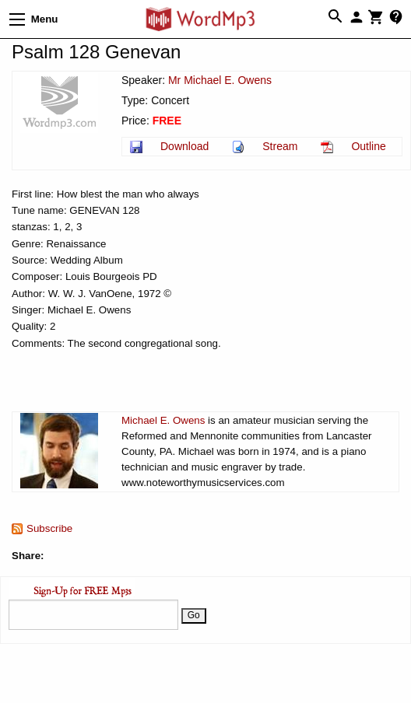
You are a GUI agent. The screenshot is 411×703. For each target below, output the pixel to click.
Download (184, 146)
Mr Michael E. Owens (220, 80)
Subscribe (49, 528)
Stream (279, 146)
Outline (368, 146)
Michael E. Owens (163, 420)
